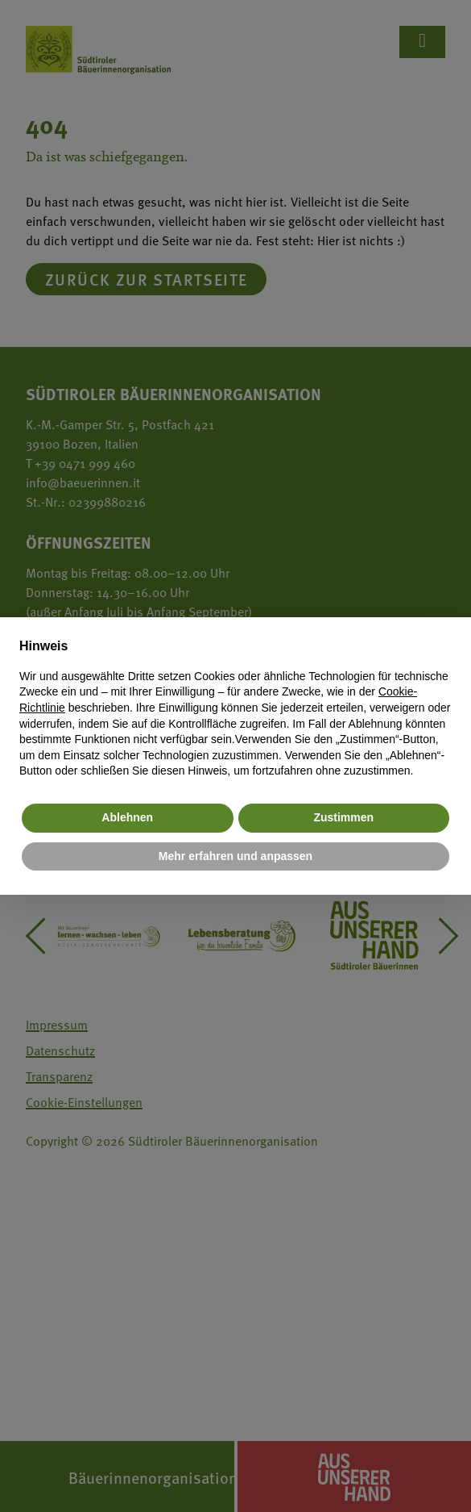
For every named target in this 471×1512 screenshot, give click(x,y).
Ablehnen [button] (127, 817)
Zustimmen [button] (343, 817)
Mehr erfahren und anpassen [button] (235, 856)
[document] (235, 708)
